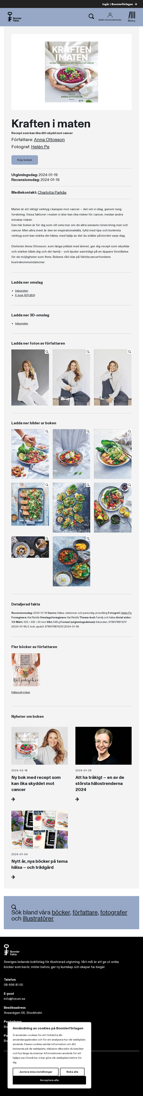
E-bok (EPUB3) (25, 295)
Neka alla (72, 1072)
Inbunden (21, 291)
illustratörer (38, 918)
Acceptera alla (49, 1080)
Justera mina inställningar (35, 1072)
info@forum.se (14, 999)
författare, (86, 912)
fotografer (113, 912)
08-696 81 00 (13, 985)
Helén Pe (40, 147)
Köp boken (24, 160)
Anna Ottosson (49, 139)
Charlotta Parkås (52, 192)
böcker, (61, 912)
